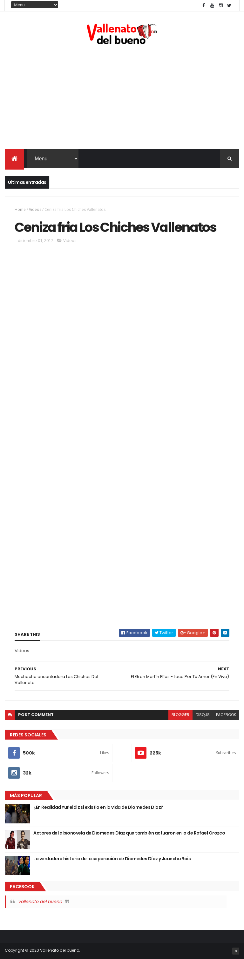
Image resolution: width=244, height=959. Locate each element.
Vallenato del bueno (40, 901)
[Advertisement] (122, 98)
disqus (203, 714)
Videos (35, 209)
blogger (180, 714)
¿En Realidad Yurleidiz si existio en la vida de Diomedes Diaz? (98, 807)
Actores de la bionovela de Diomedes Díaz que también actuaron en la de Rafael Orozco (129, 833)
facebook (226, 714)
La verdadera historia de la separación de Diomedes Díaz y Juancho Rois (112, 858)
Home (20, 209)
